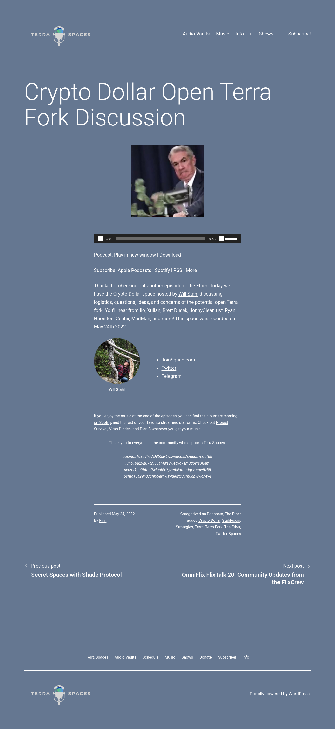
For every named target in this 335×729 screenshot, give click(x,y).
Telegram (172, 376)
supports (195, 442)
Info (240, 34)
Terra (199, 527)
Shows (266, 34)
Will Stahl (188, 294)
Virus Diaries (120, 429)
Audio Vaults (196, 34)
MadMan (140, 318)
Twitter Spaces (228, 533)
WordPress (299, 693)
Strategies (184, 527)
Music (222, 34)
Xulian (153, 310)
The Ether (233, 514)
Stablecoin (231, 520)
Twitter (169, 368)
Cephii (122, 318)
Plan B (145, 429)
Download (170, 255)
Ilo (142, 310)
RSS (177, 270)
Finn (102, 520)
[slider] (160, 238)
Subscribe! (299, 34)
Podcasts (215, 514)
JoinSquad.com (178, 360)
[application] (167, 238)
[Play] (100, 238)
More (191, 270)
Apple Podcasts (134, 270)
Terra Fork (214, 527)
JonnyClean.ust (206, 310)
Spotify (162, 270)
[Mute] (221, 238)
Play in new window (135, 255)
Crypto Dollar (209, 520)
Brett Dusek (175, 310)
